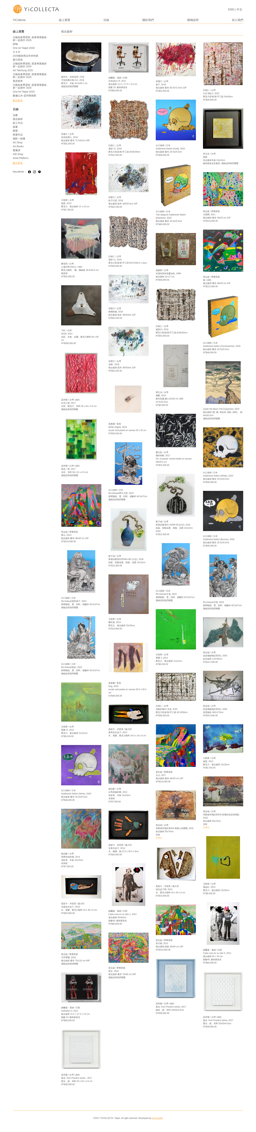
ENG (231, 9)
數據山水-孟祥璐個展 (24, 95)
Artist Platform (20, 158)
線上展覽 (64, 19)
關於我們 (148, 19)
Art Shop (17, 142)
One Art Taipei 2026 (24, 48)
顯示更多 (18, 100)
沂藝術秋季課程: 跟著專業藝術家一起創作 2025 (30, 65)
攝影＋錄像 (19, 138)
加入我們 (237, 19)
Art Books (18, 146)
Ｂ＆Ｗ (16, 51)
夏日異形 (18, 59)
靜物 (15, 44)
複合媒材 (18, 119)
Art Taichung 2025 (23, 70)
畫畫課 (16, 150)
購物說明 (193, 19)
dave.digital (157, 1118)
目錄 (106, 19)
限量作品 (18, 134)
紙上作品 (18, 122)
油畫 (15, 115)
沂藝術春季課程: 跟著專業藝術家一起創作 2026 (30, 39)
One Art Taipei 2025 (24, 91)
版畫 (15, 126)
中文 (239, 9)
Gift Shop (18, 154)
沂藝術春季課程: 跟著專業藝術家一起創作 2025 (30, 75)
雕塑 (15, 130)
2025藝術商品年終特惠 (25, 55)
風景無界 (18, 81)
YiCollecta (19, 19)
